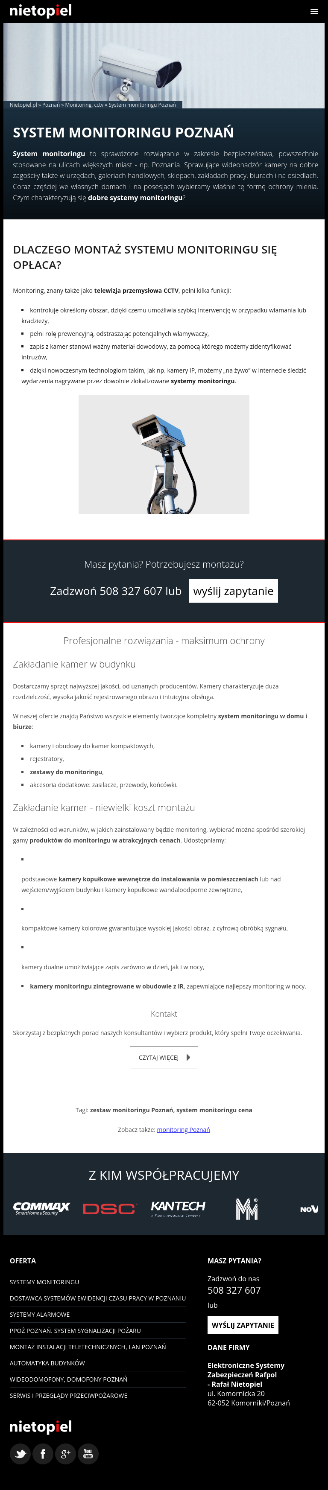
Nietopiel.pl (23, 104)
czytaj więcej (159, 1057)
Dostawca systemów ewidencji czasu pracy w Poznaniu (98, 1298)
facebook (42, 1453)
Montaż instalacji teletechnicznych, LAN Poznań (88, 1347)
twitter (20, 1453)
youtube (88, 1453)
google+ (65, 1453)
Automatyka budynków (47, 1363)
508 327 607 (131, 590)
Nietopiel (40, 11)
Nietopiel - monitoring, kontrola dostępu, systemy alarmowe (40, 1427)
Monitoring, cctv (84, 104)
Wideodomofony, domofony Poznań (69, 1379)
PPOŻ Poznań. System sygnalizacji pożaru (75, 1331)
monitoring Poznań (183, 1130)
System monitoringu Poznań (142, 104)
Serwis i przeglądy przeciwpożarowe (69, 1395)
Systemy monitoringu (44, 1282)
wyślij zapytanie (233, 590)
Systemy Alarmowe (40, 1314)
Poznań (51, 104)
